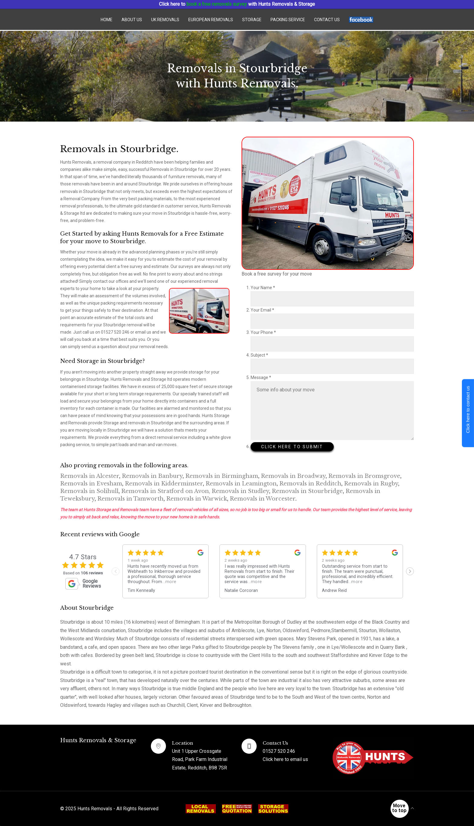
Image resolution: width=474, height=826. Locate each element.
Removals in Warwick (196, 498)
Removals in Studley (240, 491)
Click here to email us (285, 759)
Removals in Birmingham (221, 476)
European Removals (210, 19)
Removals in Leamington (241, 483)
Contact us (327, 19)
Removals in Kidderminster (164, 483)
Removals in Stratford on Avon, (165, 491)
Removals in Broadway (293, 476)
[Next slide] (410, 571)
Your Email (262, 310)
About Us (132, 19)
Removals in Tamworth (130, 498)
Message (261, 377)
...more (169, 581)
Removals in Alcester (89, 476)
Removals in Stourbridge (307, 491)
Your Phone (263, 332)
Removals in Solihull (89, 491)
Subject (259, 355)
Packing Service (288, 19)
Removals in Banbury (152, 476)
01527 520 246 (279, 751)
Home (106, 19)
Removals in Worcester (262, 498)
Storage (251, 19)
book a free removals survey (216, 4)
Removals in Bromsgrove (364, 476)
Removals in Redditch (310, 483)
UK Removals (165, 19)
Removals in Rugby (371, 483)
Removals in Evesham (91, 483)
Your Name (263, 287)
